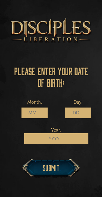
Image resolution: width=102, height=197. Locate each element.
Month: (34, 102)
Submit (51, 167)
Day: (77, 102)
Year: (56, 130)
